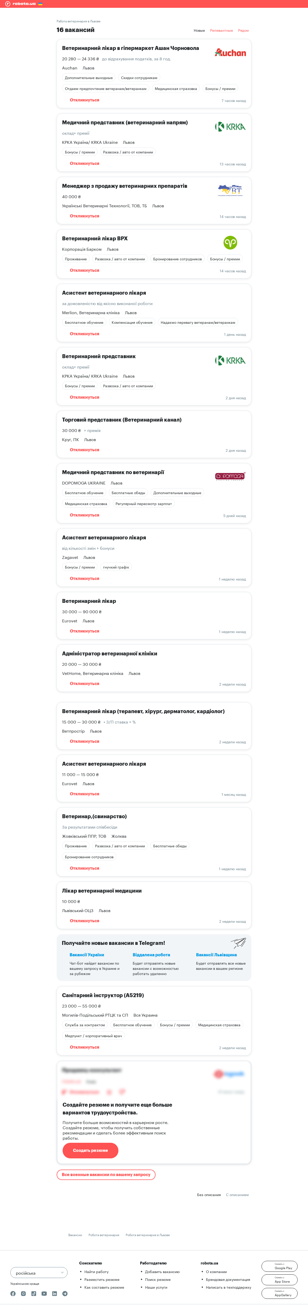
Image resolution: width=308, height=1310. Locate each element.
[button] (280, 1266)
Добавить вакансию (162, 1271)
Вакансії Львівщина (216, 955)
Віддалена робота (151, 955)
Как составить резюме (104, 1287)
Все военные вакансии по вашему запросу (106, 1175)
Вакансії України (87, 955)
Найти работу (96, 1271)
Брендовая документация (228, 1279)
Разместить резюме (101, 1279)
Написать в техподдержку (228, 1287)
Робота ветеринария (104, 1234)
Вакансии (75, 1234)
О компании (216, 1271)
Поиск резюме (158, 1279)
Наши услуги (156, 1287)
